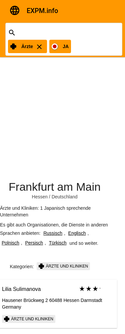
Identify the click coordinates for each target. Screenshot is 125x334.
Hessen (40, 196)
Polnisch (10, 242)
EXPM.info (42, 11)
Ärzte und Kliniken (63, 266)
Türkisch (58, 242)
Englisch (77, 233)
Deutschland (65, 196)
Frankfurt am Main (55, 186)
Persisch (34, 242)
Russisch (52, 233)
